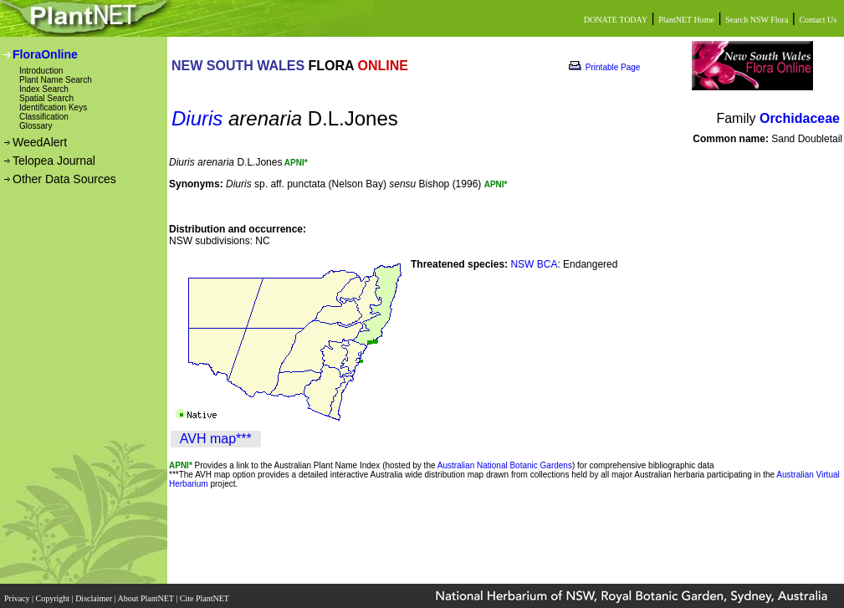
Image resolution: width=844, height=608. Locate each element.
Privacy (18, 593)
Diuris (197, 118)
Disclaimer (94, 593)
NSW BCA (533, 264)
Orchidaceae (800, 118)
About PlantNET (146, 593)
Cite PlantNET (205, 593)
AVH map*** (216, 439)
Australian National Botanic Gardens (504, 465)
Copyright (54, 593)
